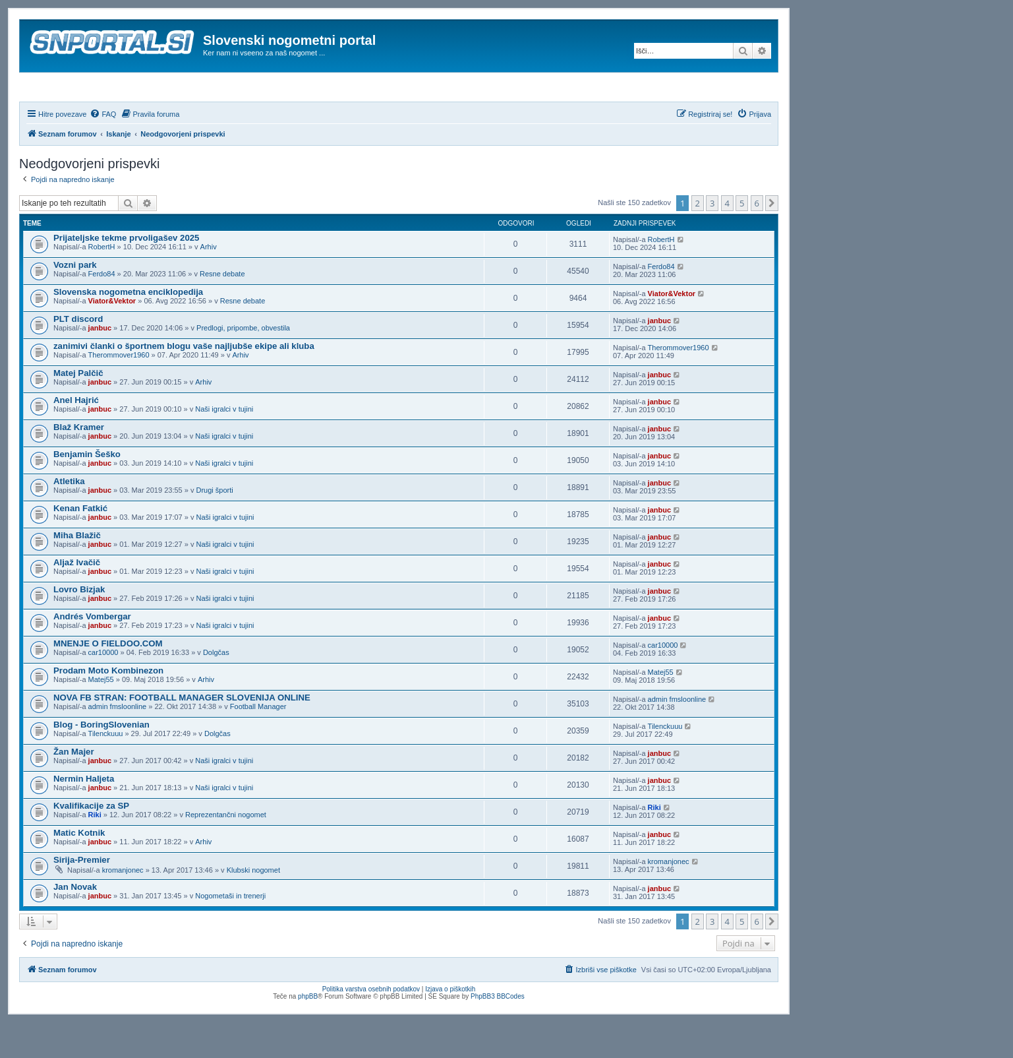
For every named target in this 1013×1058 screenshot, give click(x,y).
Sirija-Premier (81, 895)
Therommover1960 (119, 390)
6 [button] (757, 239)
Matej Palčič (78, 409)
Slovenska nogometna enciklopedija (128, 327)
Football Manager (258, 742)
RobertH (101, 282)
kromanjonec (123, 906)
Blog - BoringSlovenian (101, 760)
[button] (771, 239)
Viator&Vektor (112, 336)
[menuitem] (103, 150)
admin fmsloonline (117, 742)
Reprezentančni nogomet (225, 850)
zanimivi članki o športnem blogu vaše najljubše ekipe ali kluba (183, 382)
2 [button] (697, 239)
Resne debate (222, 309)
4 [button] (727, 239)
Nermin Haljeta (83, 814)
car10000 (103, 688)
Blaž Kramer (78, 463)
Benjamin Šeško (87, 490)
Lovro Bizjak (79, 625)
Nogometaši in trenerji (230, 931)
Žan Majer (73, 787)
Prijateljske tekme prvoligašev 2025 (126, 273)
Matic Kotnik (79, 868)
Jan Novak (75, 922)
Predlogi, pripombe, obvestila (243, 363)
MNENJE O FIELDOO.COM (108, 679)
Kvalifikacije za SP (91, 841)
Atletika (69, 517)
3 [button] (712, 239)
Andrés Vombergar (92, 652)
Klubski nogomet (253, 906)
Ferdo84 (101, 309)
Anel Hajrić (76, 436)
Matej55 (101, 715)
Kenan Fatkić (80, 544)
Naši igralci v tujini (224, 445)
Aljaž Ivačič (76, 598)
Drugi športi (214, 526)
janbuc (99, 363)
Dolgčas (216, 688)
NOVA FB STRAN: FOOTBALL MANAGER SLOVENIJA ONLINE (181, 733)
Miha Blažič (77, 571)
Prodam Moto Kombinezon (108, 706)
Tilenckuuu (105, 769)
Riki (94, 850)
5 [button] (741, 239)
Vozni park (75, 300)
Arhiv (208, 282)
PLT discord (78, 354)
